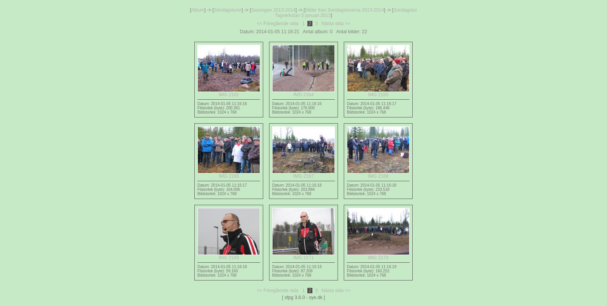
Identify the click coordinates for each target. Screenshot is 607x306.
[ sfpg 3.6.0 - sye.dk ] (303, 297)
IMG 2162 (228, 92)
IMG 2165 (378, 92)
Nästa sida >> (336, 23)
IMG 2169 (228, 255)
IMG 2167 (303, 174)
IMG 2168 (378, 174)
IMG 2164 (303, 92)
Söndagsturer (228, 10)
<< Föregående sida (277, 23)
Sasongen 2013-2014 (273, 10)
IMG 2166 (228, 174)
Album (197, 10)
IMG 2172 (378, 255)
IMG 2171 (303, 255)
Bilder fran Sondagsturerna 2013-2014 (344, 10)
